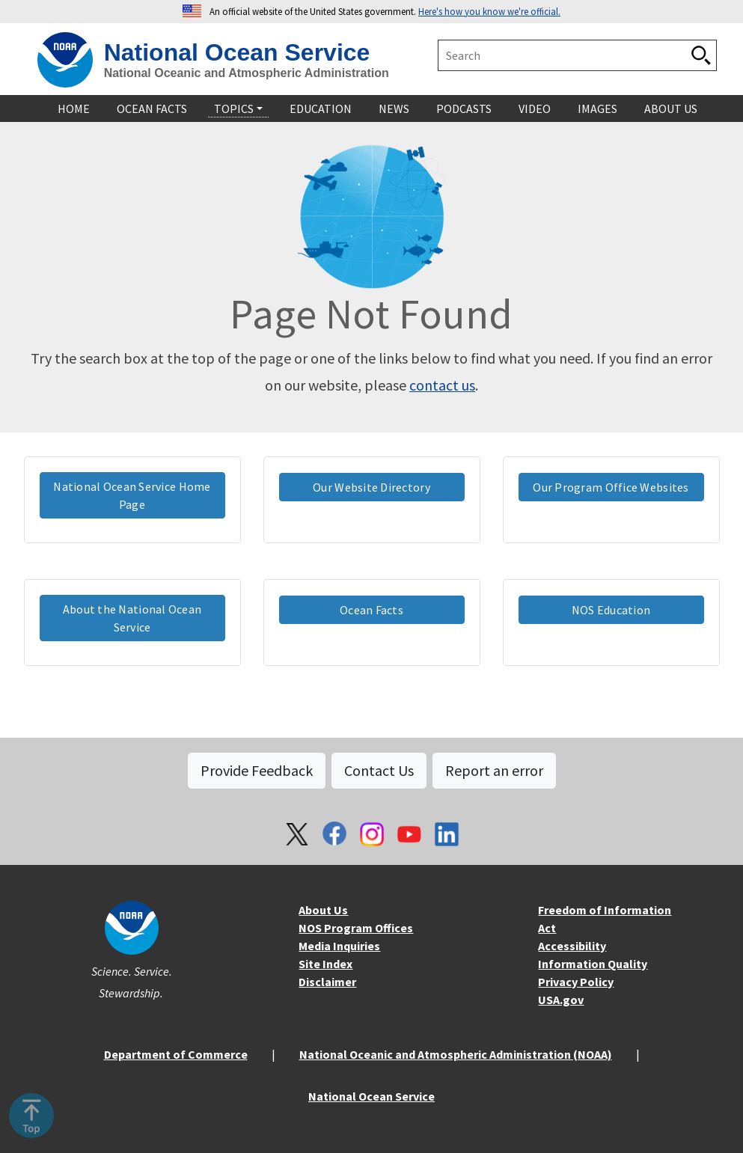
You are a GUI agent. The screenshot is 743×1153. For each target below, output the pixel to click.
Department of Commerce (176, 1054)
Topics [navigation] (234, 108)
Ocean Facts (371, 609)
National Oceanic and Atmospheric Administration (246, 73)
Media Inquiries (339, 945)
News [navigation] (394, 108)
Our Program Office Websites (610, 487)
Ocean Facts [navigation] (152, 108)
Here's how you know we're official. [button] (489, 11)
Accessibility (572, 945)
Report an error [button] (494, 770)
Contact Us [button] (379, 770)
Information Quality (592, 963)
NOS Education (611, 609)
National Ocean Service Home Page (131, 495)
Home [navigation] (74, 108)
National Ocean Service (237, 52)
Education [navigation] (321, 108)
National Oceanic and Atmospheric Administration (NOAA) (455, 1054)
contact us (442, 385)
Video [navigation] (535, 108)
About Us (323, 909)
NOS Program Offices (356, 927)
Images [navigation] (597, 108)
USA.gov (561, 999)
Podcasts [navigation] (464, 108)
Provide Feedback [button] (257, 770)
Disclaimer (327, 981)
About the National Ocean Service (132, 618)
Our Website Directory (371, 487)
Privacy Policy (576, 981)
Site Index (325, 963)
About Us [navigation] (670, 108)
